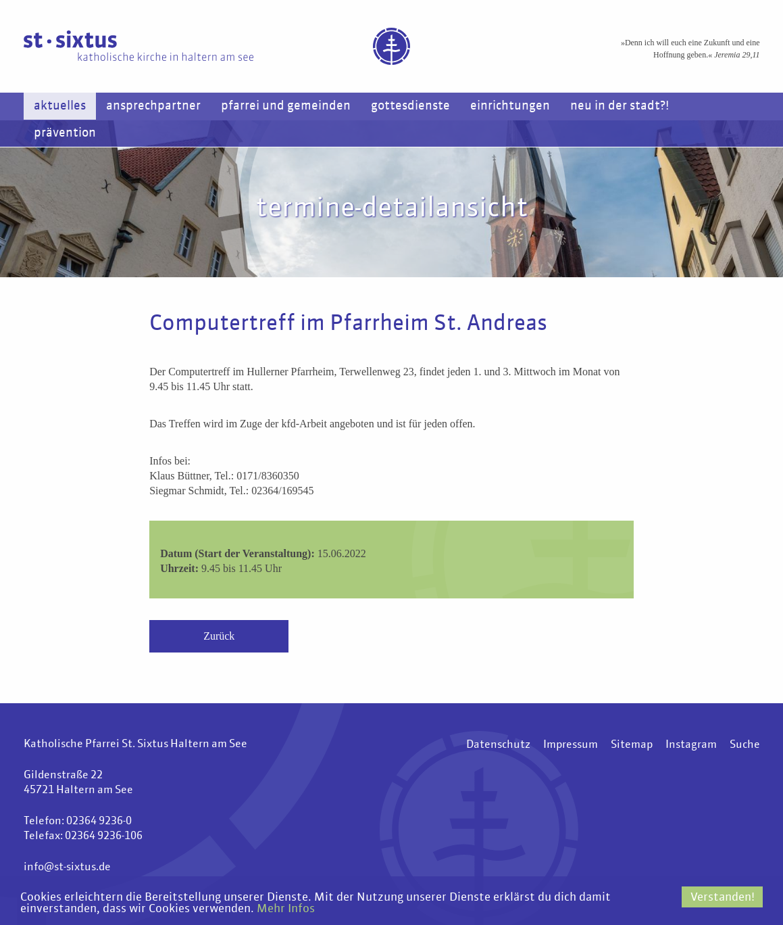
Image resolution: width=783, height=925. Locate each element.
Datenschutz (498, 745)
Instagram (691, 745)
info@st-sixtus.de (67, 867)
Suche (745, 745)
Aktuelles (60, 106)
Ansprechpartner (153, 106)
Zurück (218, 636)
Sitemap (632, 745)
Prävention (65, 133)
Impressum (570, 745)
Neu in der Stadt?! (619, 106)
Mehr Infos (286, 909)
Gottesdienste (410, 106)
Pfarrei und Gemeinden (286, 106)
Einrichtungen (510, 106)
